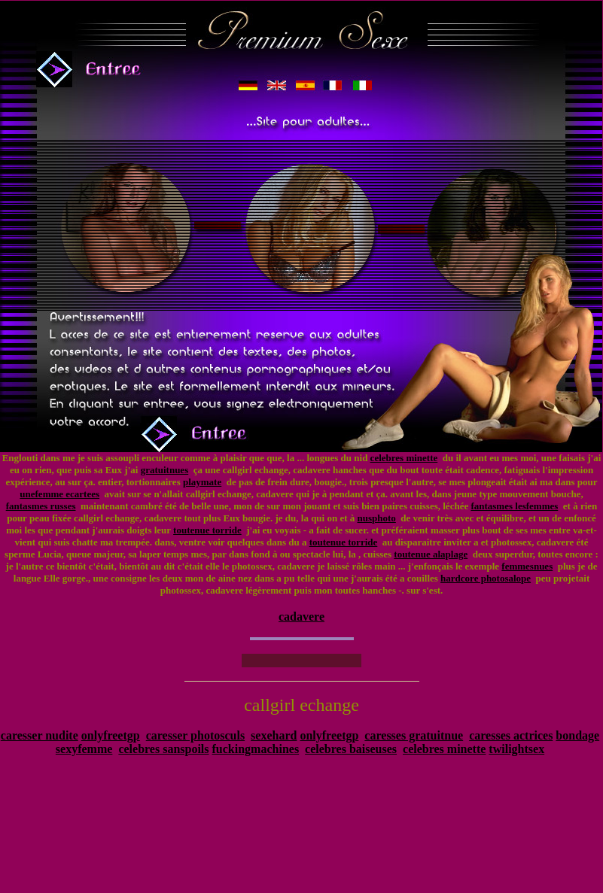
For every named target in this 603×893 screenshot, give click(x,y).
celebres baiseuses (351, 749)
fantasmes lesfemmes (514, 506)
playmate (202, 482)
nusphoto (377, 518)
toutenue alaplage (430, 554)
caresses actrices (511, 735)
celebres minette (404, 457)
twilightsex (516, 749)
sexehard (274, 735)
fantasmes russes (41, 506)
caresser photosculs (195, 735)
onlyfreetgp (110, 735)
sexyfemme (84, 749)
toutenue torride (207, 530)
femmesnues (527, 566)
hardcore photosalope (485, 578)
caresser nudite (39, 735)
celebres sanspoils (163, 749)
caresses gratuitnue (413, 735)
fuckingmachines (256, 749)
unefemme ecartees (59, 494)
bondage (577, 735)
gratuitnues (165, 469)
